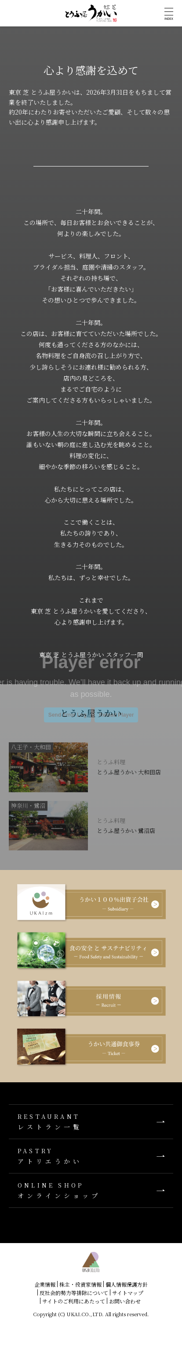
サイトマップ (127, 1292)
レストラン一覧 (91, 1121)
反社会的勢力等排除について (74, 1292)
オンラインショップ (91, 1190)
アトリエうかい (91, 1156)
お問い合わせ (125, 1301)
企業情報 (44, 1284)
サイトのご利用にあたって (73, 1301)
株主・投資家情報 (80, 1284)
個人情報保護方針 (127, 1284)
